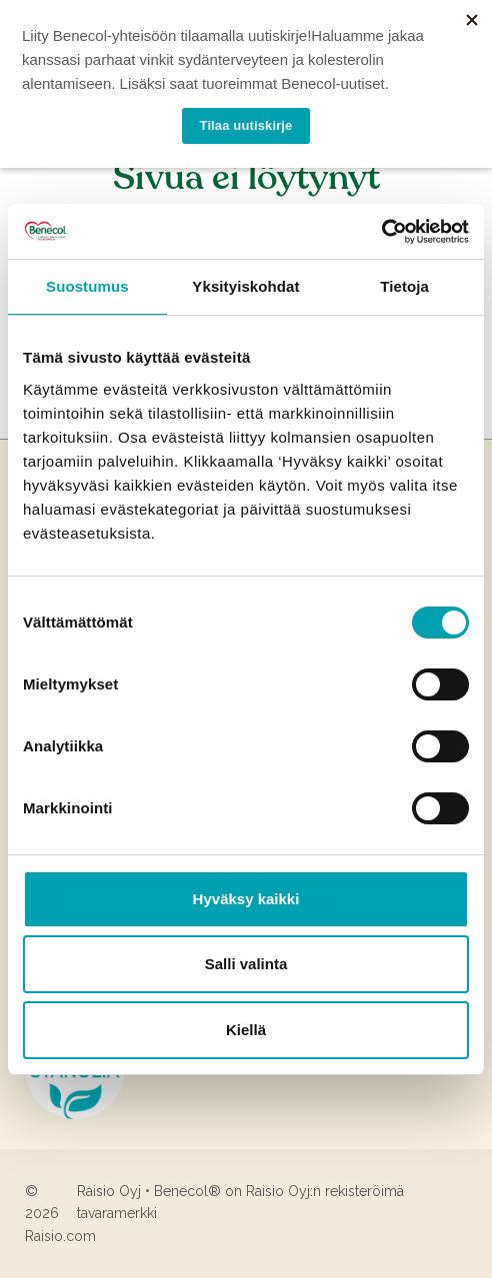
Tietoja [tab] (404, 286)
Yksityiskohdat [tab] (245, 286)
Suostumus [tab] (87, 286)
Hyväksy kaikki (246, 898)
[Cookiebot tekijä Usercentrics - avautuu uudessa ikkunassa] (381, 232)
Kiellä (246, 1029)
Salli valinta (246, 963)
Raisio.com (60, 1236)
